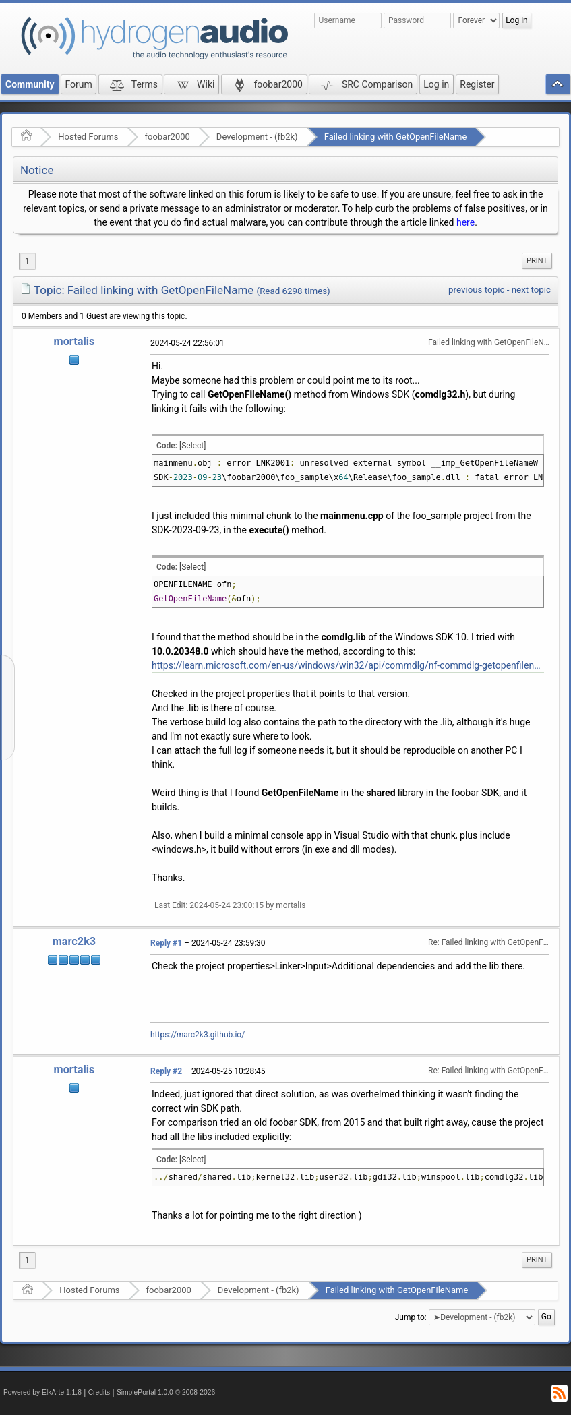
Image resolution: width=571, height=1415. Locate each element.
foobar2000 (167, 136)
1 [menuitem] (27, 261)
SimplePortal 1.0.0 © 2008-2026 (166, 1392)
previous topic (476, 289)
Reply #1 (166, 943)
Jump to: (411, 1317)
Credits (99, 1392)
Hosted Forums (88, 136)
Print (537, 260)
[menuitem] (537, 261)
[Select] (192, 445)
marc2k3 (74, 941)
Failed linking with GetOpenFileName (395, 136)
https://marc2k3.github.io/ (197, 1035)
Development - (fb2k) (257, 136)
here (465, 222)
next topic (531, 289)
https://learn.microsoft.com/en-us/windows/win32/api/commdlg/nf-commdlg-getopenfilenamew (348, 665)
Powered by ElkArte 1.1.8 (42, 1392)
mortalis (74, 341)
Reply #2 (166, 1071)
